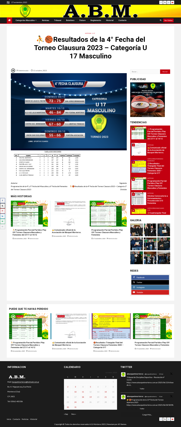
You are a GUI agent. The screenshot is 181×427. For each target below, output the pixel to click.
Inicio (9, 419)
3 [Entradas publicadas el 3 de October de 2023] (75, 387)
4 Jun (160, 396)
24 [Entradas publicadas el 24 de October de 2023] (75, 402)
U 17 (93, 33)
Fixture (82, 20)
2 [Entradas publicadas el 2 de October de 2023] (67, 387)
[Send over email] (2, 221)
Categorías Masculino (25, 20)
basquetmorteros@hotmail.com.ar (25, 382)
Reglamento (95, 20)
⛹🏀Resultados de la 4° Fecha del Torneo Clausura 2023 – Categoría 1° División (98, 185)
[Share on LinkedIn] (2, 216)
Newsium (110, 424)
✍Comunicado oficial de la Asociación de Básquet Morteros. (66, 231)
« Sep (66, 414)
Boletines (70, 20)
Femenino (151, 161)
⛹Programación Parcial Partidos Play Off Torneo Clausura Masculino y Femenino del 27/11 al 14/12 (29, 232)
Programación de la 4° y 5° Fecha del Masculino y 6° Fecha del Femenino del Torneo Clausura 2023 (40, 185)
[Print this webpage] (2, 226)
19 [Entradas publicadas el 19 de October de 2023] (90, 397)
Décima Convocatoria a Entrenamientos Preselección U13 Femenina (157, 199)
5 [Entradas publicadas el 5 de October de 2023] (90, 387)
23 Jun (161, 374)
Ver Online (168, 20)
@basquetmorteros (151, 374)
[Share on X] (2, 205)
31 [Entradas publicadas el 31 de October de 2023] (75, 407)
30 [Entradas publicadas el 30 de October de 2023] (68, 407)
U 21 (148, 210)
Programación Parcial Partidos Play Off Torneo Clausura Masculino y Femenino (107, 232)
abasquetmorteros (135, 374)
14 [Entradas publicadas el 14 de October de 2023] (106, 392)
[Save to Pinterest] (2, 211)
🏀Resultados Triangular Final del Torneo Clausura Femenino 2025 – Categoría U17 (155, 168)
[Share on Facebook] (2, 200)
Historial (109, 20)
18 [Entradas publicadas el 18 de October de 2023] (83, 397)
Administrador (23, 71)
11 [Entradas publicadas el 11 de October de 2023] (83, 392)
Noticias (45, 20)
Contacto (122, 20)
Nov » (73, 414)
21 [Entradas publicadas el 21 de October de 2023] (106, 397)
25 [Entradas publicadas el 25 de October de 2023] (83, 402)
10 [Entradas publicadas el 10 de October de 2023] (75, 392)
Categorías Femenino (155, 159)
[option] (150, 134)
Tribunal (57, 20)
